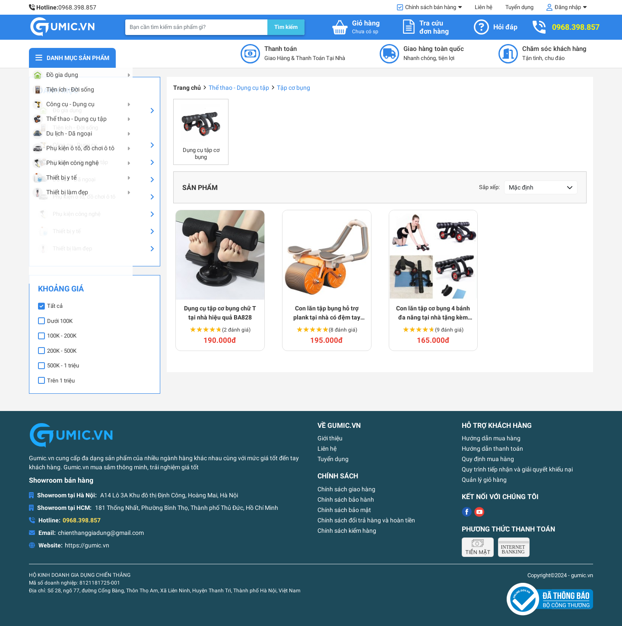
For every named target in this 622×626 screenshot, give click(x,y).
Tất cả (55, 306)
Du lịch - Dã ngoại (66, 179)
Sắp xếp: (489, 187)
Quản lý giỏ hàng (484, 479)
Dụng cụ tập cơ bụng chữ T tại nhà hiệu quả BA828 (220, 313)
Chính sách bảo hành (345, 499)
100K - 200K (61, 335)
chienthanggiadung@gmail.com (101, 532)
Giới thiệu (330, 438)
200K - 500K (61, 351)
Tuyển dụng (519, 7)
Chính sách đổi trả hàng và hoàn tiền (366, 520)
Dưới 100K (60, 321)
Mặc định (521, 187)
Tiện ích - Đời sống (68, 128)
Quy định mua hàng (488, 458)
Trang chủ (187, 87)
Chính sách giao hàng (346, 489)
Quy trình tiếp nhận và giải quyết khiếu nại (517, 469)
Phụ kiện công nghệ (69, 214)
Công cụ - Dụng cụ (67, 145)
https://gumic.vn (87, 545)
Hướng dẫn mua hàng (491, 438)
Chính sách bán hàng (430, 7)
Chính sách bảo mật (344, 509)
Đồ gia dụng (60, 110)
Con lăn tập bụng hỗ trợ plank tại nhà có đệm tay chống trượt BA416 (326, 313)
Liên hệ (483, 7)
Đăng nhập (568, 7)
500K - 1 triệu (63, 365)
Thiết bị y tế (59, 231)
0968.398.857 (77, 7)
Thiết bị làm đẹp (65, 248)
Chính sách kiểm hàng (346, 530)
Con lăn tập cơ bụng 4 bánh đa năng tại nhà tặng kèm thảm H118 (433, 313)
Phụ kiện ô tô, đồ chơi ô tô (76, 197)
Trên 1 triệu (61, 380)
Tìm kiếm (286, 27)
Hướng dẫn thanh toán (492, 448)
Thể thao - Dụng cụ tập (73, 162)
